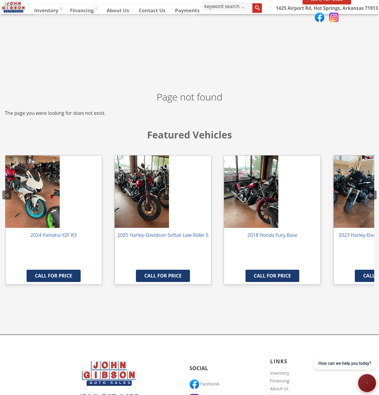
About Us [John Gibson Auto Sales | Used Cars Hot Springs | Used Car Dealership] (176, 25)
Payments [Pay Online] (246, 25)
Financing (279, 381)
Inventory (105, 25)
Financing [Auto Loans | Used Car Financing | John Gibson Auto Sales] (140, 25)
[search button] (301, 26)
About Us (279, 388)
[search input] (279, 26)
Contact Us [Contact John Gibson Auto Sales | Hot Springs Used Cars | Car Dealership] (210, 25)
